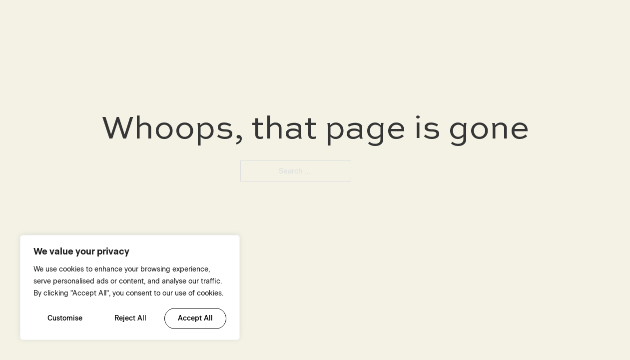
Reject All (130, 318)
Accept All (195, 318)
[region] (130, 287)
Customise (64, 318)
